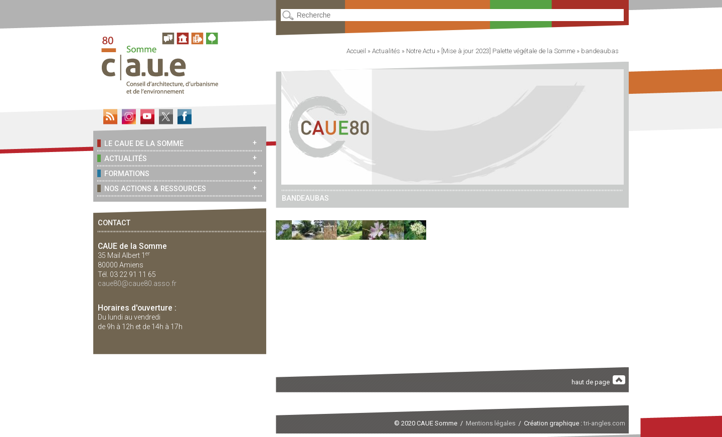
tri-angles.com (604, 423)
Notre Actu (420, 51)
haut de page (599, 380)
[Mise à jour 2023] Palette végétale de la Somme (508, 51)
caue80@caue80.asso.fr (137, 283)
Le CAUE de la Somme (140, 143)
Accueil (356, 51)
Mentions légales (490, 423)
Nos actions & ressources (151, 188)
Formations (123, 173)
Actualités (122, 158)
